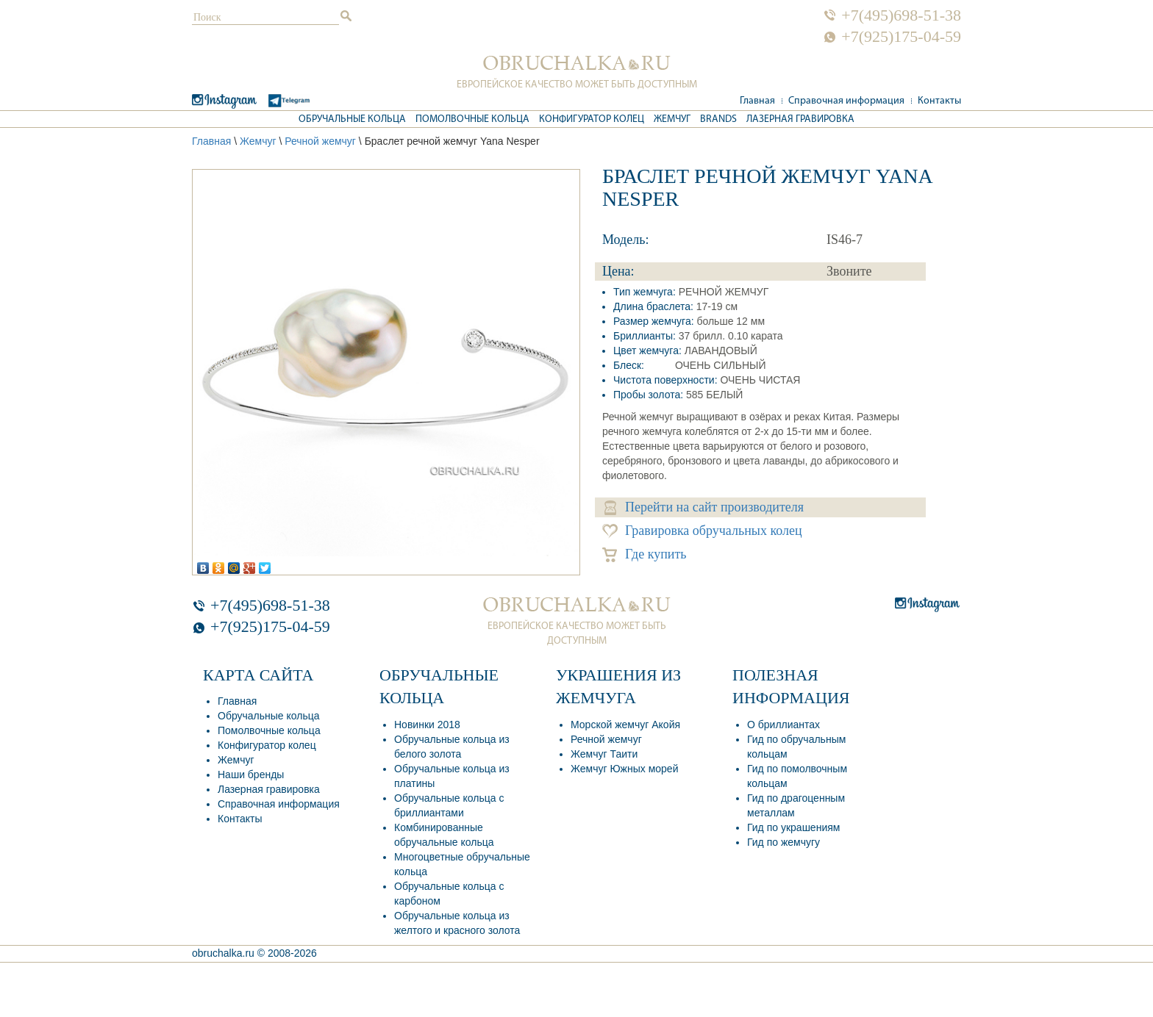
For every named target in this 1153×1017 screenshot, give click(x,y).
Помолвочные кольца (472, 119)
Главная (757, 101)
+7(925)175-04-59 (901, 37)
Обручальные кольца (352, 119)
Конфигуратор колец (591, 119)
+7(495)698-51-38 (901, 15)
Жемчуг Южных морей (624, 769)
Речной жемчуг (320, 141)
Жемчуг (672, 119)
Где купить (644, 554)
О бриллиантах (783, 724)
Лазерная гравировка (800, 119)
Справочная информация (846, 101)
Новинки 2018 (427, 724)
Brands (718, 119)
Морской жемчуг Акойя (625, 724)
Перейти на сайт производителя (704, 507)
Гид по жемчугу (783, 842)
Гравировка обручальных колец (702, 531)
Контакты (939, 101)
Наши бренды (251, 774)
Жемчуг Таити (604, 754)
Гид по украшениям (793, 827)
